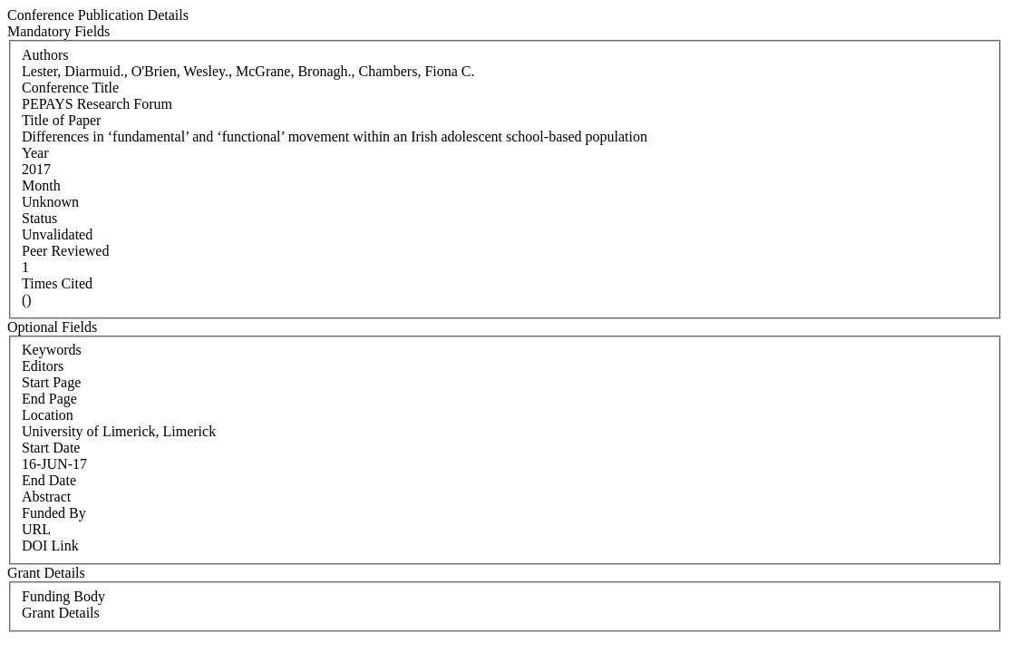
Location (47, 415)
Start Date (51, 447)
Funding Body (63, 596)
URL (36, 529)
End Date (49, 480)
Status (39, 218)
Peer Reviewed (65, 250)
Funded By (54, 513)
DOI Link (50, 545)
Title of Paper (61, 120)
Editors (42, 366)
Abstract (46, 496)
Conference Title (70, 87)
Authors (45, 55)
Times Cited (57, 283)
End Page (49, 398)
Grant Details (61, 612)
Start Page (51, 382)
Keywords (52, 349)
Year (35, 153)
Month (41, 185)
